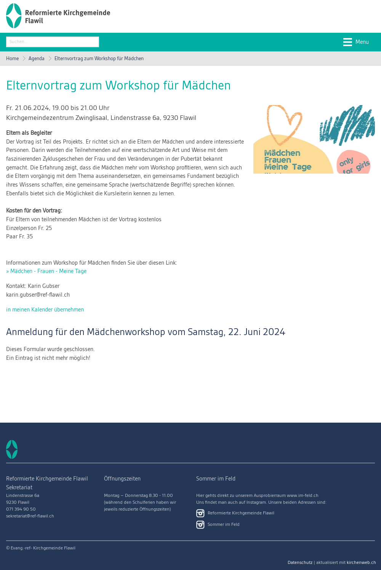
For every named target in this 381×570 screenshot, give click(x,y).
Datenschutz (300, 562)
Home (12, 58)
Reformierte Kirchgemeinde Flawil (235, 513)
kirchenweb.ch (361, 562)
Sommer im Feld (218, 525)
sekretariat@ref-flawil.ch (30, 516)
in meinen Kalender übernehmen (45, 310)
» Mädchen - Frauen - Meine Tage (46, 271)
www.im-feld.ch (303, 495)
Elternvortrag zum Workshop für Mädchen (99, 58)
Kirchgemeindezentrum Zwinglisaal (101, 117)
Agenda (37, 58)
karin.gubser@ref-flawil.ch (38, 295)
